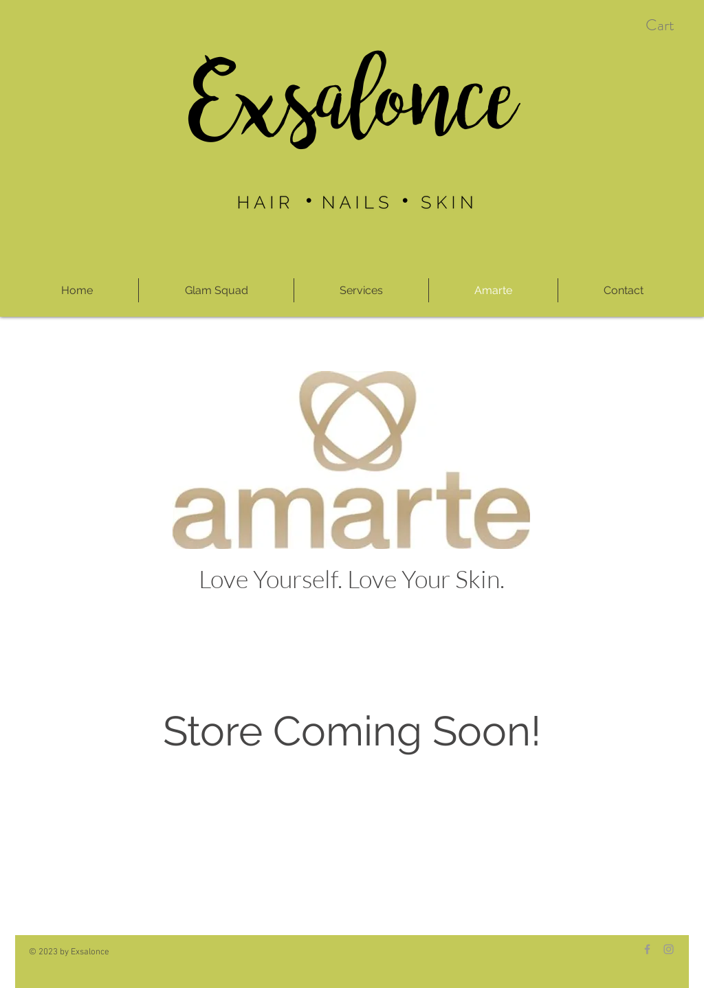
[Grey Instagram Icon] (668, 949)
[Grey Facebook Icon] (647, 949)
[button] (672, 25)
